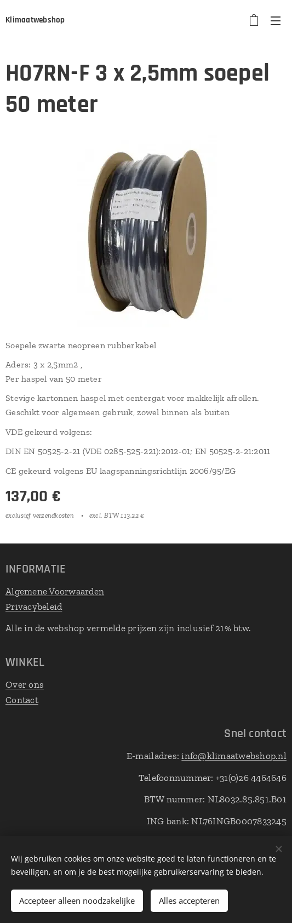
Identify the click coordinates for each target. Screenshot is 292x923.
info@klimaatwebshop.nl (234, 755)
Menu (275, 20)
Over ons (24, 684)
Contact (21, 699)
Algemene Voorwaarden (54, 591)
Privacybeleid (33, 606)
